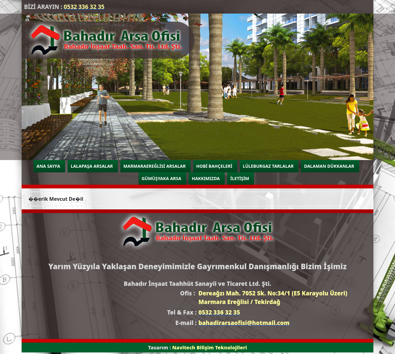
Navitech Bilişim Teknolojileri (209, 347)
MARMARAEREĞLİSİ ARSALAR (154, 166)
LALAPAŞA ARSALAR (92, 166)
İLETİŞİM (239, 178)
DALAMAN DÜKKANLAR (329, 166)
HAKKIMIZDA (206, 178)
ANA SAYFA (48, 166)
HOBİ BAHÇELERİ (214, 166)
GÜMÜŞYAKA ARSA (161, 178)
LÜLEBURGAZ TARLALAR (268, 166)
